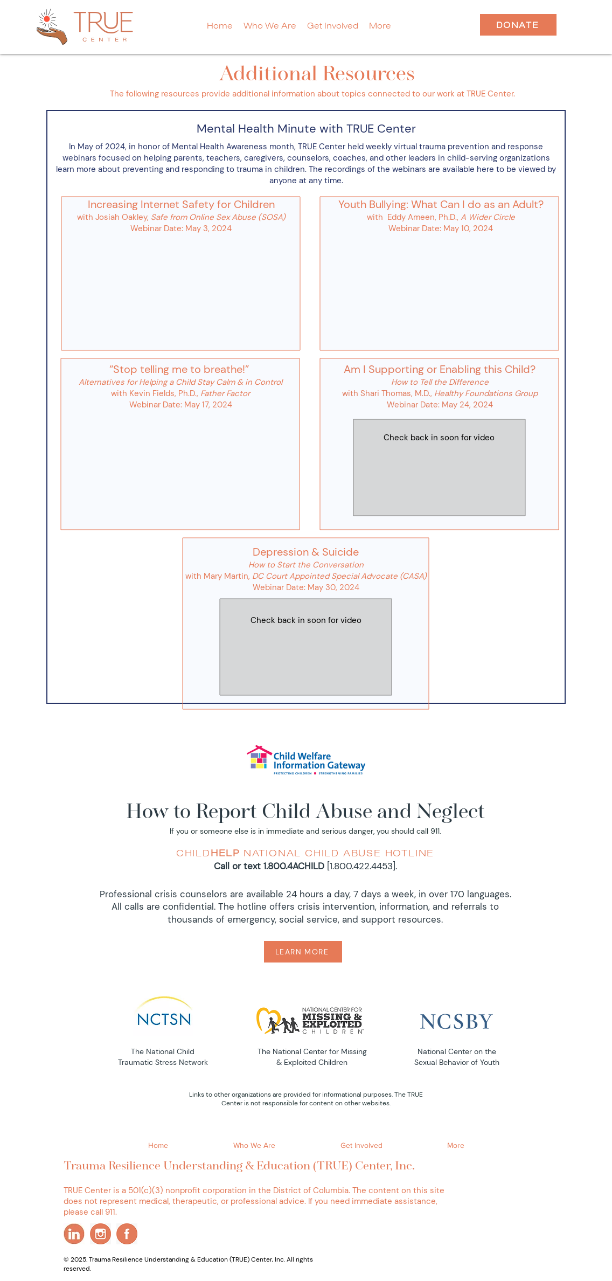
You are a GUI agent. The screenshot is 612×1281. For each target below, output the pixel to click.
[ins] (100, 1233)
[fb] (126, 1233)
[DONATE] (518, 25)
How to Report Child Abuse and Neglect (305, 812)
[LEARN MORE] (303, 952)
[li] (74, 1233)
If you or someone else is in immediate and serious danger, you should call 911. (305, 831)
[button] (380, 26)
